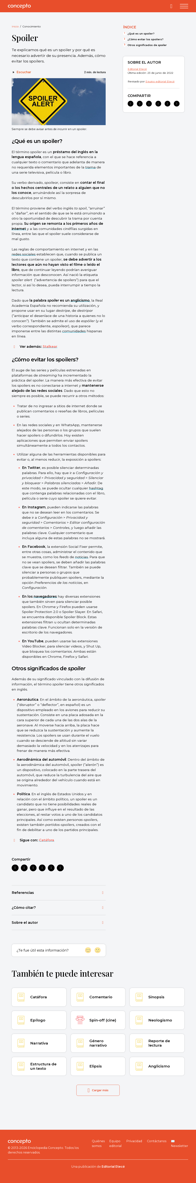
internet (19, 229)
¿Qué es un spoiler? (140, 33)
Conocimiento (31, 26)
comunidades (74, 331)
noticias (81, 557)
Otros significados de (147, 45)
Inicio (15, 26)
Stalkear (50, 347)
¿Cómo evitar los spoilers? (145, 39)
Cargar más (98, 1090)
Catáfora (46, 840)
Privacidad (134, 1141)
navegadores (45, 596)
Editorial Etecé (137, 69)
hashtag (96, 488)
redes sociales (24, 254)
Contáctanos (156, 1141)
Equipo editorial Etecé (160, 81)
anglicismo (80, 300)
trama (90, 167)
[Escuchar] (21, 72)
